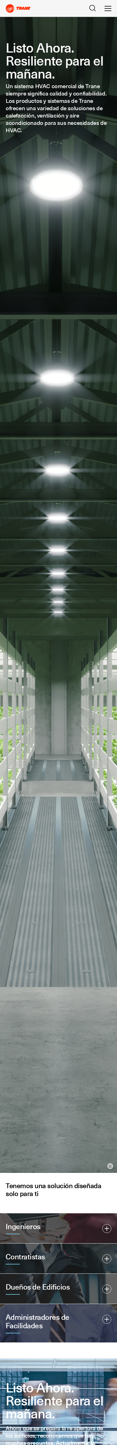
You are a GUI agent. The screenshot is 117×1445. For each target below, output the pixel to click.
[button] (58, 1228)
